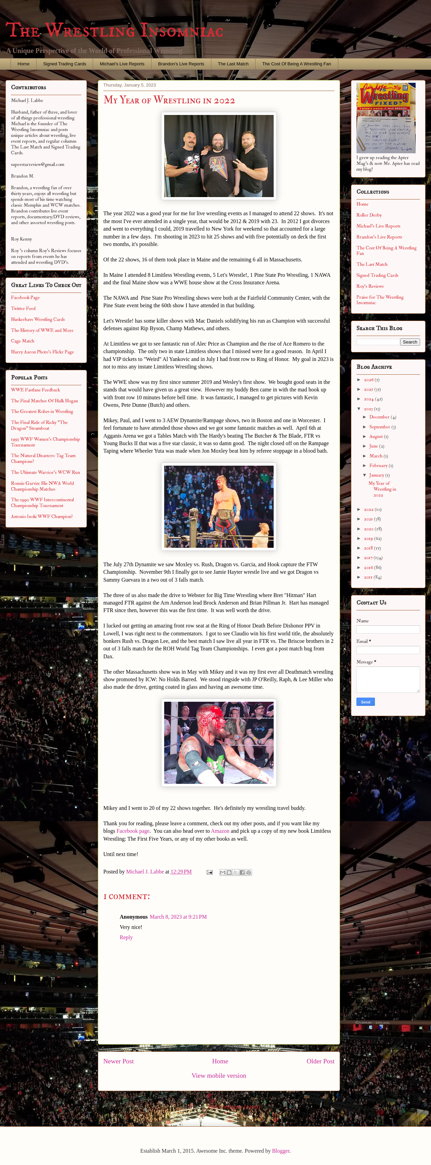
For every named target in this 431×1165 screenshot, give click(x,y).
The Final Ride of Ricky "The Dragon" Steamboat (39, 425)
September (380, 427)
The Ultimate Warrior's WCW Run (45, 472)
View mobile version (219, 1075)
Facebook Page (25, 297)
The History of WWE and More (42, 330)
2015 (369, 577)
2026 (369, 380)
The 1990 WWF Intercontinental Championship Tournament (42, 502)
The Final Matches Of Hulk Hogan (44, 401)
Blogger (280, 1151)
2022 (369, 509)
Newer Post (118, 1061)
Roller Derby (369, 215)
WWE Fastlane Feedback (35, 390)
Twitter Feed (23, 308)
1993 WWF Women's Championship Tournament (45, 442)
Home (24, 63)
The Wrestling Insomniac (114, 30)
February (379, 465)
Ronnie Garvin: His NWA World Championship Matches (42, 486)
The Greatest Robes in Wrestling (42, 411)
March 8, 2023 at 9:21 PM (178, 917)
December (380, 417)
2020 (369, 529)
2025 (369, 389)
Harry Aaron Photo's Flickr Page (42, 352)
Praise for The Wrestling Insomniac (380, 300)
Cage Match (22, 341)
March (376, 456)
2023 (369, 409)
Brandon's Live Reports (181, 63)
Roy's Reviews (370, 286)
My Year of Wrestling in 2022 (382, 489)
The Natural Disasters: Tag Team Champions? (43, 458)
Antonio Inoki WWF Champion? (42, 516)
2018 (369, 548)
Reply (126, 937)
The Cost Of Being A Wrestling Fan (296, 63)
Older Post (320, 1061)
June (374, 446)
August (376, 436)
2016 (369, 567)
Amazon (220, 831)
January (377, 475)
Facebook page (133, 831)
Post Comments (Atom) (234, 1107)
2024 (369, 399)
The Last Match (233, 63)
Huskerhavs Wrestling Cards (38, 319)
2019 (369, 538)
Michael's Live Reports (122, 63)
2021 (369, 519)
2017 (369, 557)
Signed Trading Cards (64, 63)
